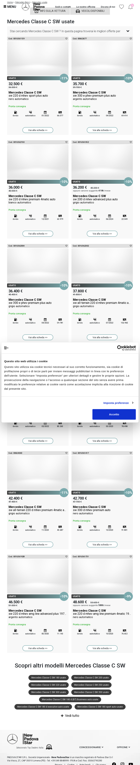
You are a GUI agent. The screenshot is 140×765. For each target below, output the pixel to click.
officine (122, 747)
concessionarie (90, 747)
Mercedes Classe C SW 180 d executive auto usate (43, 707)
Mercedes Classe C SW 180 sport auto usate (100, 707)
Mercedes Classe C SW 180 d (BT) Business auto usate (70, 699)
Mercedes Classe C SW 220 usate (48, 685)
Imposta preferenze (116, 402)
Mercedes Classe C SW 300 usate (48, 692)
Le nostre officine (85, 6)
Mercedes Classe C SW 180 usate (48, 677)
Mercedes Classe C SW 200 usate (91, 677)
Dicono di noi (108, 6)
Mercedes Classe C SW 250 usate (91, 685)
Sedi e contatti (63, 6)
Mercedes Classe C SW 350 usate (91, 692)
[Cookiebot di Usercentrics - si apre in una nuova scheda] (120, 348)
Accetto (114, 414)
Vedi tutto (70, 716)
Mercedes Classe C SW (38, 96)
